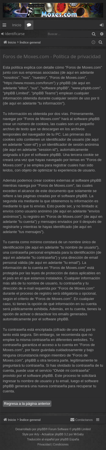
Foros (30, 26)
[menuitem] (100, 42)
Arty (36, 434)
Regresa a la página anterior (27, 403)
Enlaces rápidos (5, 26)
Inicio (16, 24)
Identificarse (15, 33)
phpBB (41, 429)
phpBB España (69, 439)
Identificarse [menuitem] (103, 26)
